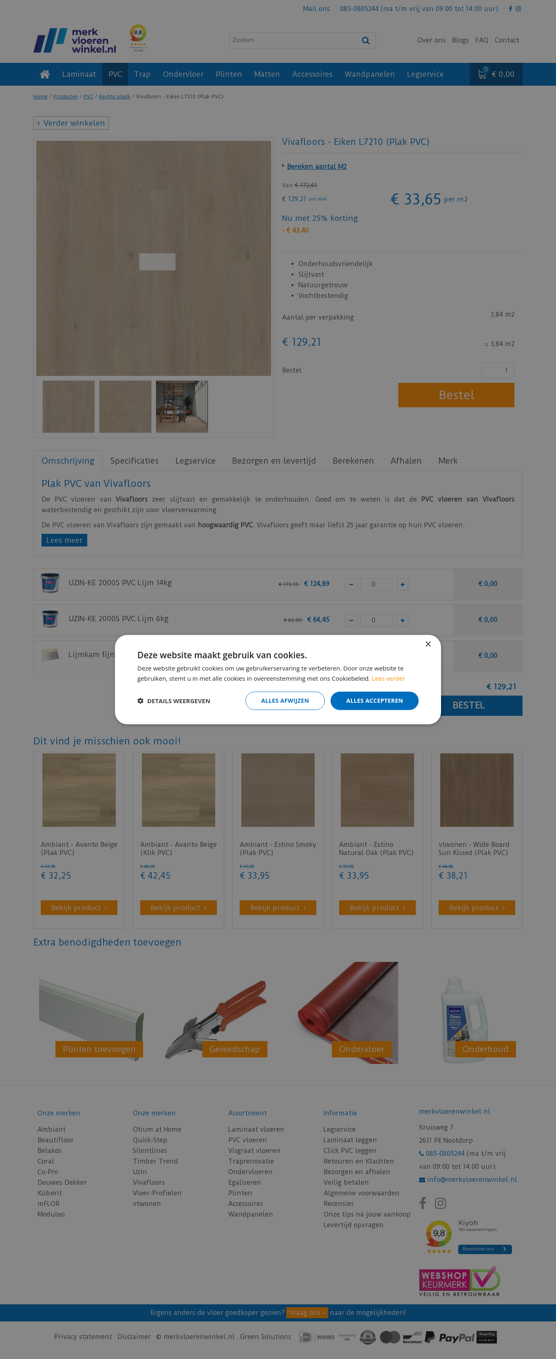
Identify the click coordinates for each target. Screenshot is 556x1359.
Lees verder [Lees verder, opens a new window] (388, 678)
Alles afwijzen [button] (285, 700)
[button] (173, 700)
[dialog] (278, 679)
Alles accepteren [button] (374, 700)
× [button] (428, 645)
